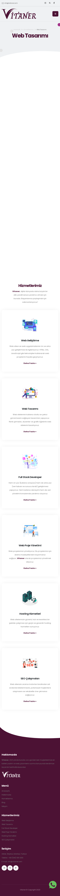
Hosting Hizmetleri (9, 836)
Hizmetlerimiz (28, 30)
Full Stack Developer (9, 828)
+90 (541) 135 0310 (15, 858)
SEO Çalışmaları (8, 840)
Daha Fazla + (30, 363)
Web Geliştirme (8, 820)
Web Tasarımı (7, 824)
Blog (3, 802)
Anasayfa (16, 30)
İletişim (4, 806)
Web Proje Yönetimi (9, 832)
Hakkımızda (6, 795)
